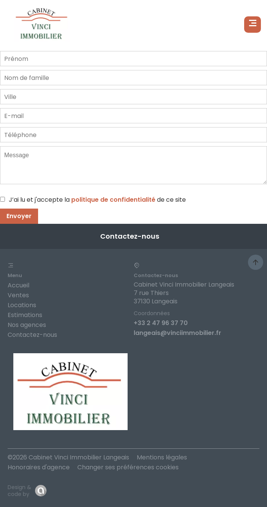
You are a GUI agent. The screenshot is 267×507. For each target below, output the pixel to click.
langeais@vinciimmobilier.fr (177, 332)
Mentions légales (162, 457)
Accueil (18, 285)
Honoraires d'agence (39, 467)
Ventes (18, 295)
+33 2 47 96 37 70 (161, 323)
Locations (22, 305)
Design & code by (19, 490)
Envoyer (19, 216)
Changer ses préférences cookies (128, 467)
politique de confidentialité (113, 199)
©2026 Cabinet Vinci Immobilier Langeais (68, 457)
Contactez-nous (32, 334)
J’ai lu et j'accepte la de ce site (97, 199)
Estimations (25, 315)
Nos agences (27, 324)
